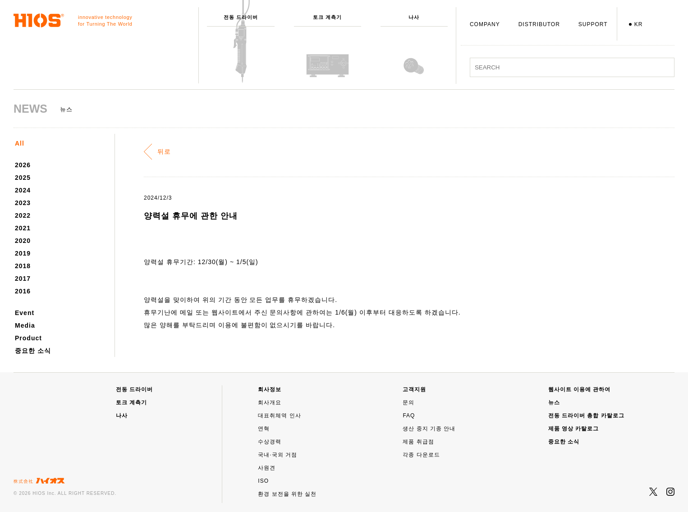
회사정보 (269, 389)
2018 (23, 266)
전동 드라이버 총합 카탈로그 (586, 415)
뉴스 (554, 402)
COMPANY (485, 24)
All (19, 143)
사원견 (266, 468)
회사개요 (269, 402)
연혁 (264, 428)
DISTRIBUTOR (539, 24)
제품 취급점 (418, 442)
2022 (23, 215)
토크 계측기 (131, 402)
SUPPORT (593, 24)
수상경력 (269, 442)
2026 (23, 165)
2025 (23, 177)
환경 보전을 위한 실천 (287, 494)
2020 (23, 240)
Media (25, 325)
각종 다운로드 (421, 455)
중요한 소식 (33, 350)
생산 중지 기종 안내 (429, 428)
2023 (23, 202)
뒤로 (164, 151)
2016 (23, 291)
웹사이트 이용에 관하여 (579, 389)
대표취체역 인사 (279, 415)
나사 (122, 415)
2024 (23, 190)
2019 (23, 253)
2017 (23, 278)
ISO (263, 481)
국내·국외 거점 (277, 455)
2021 (23, 228)
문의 (408, 402)
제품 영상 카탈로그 (573, 428)
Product (28, 338)
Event (24, 312)
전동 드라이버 (134, 389)
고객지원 (414, 389)
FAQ (409, 415)
